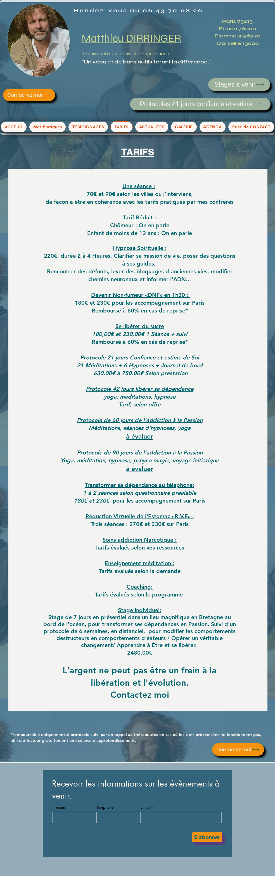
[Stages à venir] (239, 84)
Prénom (59, 807)
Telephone (105, 807)
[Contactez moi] (29, 95)
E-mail (146, 807)
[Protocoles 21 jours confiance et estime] (200, 104)
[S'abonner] (207, 837)
